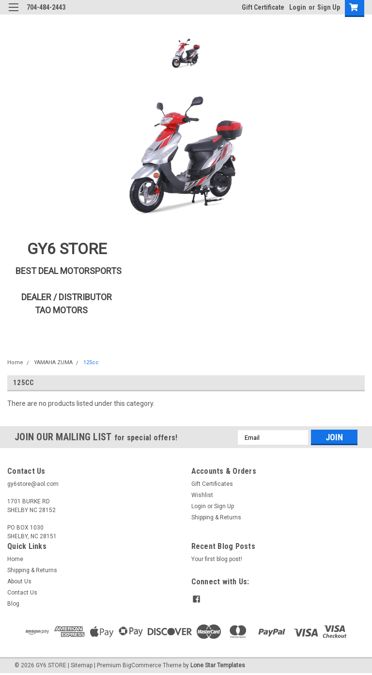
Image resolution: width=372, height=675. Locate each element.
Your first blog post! (216, 559)
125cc (91, 362)
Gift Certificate (263, 7)
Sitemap (82, 665)
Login (297, 7)
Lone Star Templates (217, 665)
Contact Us (22, 592)
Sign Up (328, 7)
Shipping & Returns (216, 517)
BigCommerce (142, 665)
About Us (19, 581)
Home (15, 362)
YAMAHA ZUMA (53, 362)
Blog (13, 603)
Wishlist (202, 495)
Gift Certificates (212, 484)
